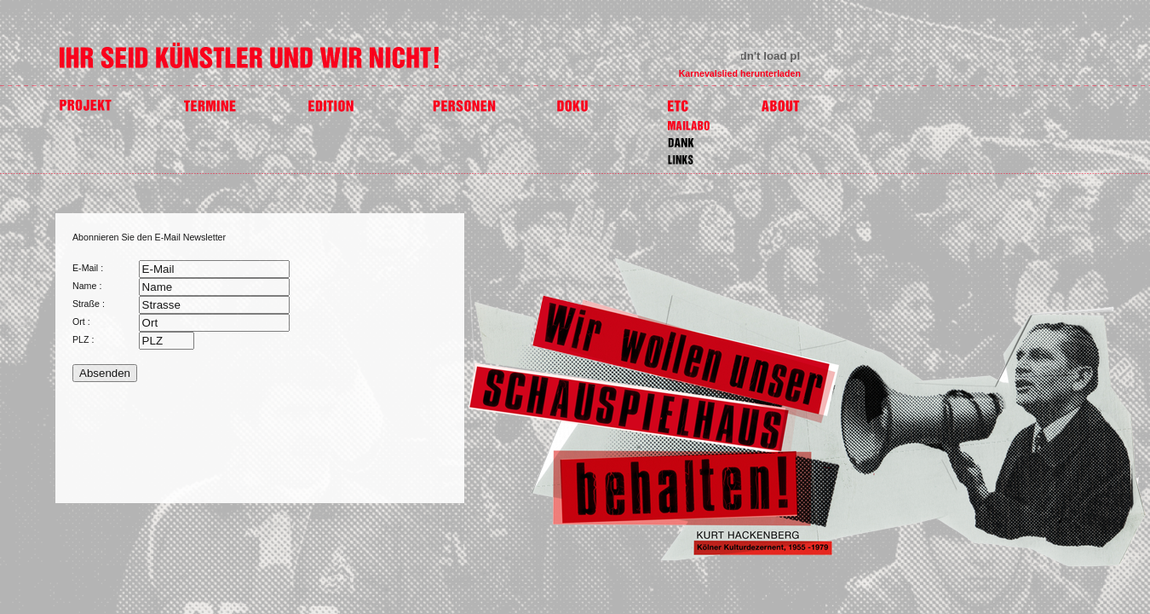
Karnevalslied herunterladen (740, 73)
